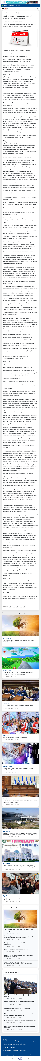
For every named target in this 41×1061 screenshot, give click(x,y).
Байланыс (23, 1044)
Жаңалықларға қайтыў (11, 13)
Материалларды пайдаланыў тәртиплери (14, 1050)
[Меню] (38, 9)
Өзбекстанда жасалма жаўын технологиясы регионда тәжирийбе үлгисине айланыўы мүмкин (18, 936)
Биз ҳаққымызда (7, 1044)
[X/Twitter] (17, 606)
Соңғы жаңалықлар (11, 907)
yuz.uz (36, 1054)
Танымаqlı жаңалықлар (12, 972)
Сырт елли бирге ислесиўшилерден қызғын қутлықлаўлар (20, 1020)
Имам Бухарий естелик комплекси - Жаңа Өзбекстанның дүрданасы (19, 1027)
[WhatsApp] (20, 606)
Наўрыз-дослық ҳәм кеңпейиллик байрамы (16, 949)
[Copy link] (24, 606)
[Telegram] (10, 606)
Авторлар (16, 1044)
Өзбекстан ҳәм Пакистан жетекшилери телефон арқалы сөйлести (19, 1002)
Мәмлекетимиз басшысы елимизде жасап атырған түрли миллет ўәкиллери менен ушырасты (19, 1014)
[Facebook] (13, 606)
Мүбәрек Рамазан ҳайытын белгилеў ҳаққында (17, 1008)
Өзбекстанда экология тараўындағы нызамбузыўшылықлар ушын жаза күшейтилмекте (18, 963)
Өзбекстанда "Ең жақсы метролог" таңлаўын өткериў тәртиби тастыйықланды (18, 956)
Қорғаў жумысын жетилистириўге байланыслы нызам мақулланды (19, 943)
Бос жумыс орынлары (9, 1047)
